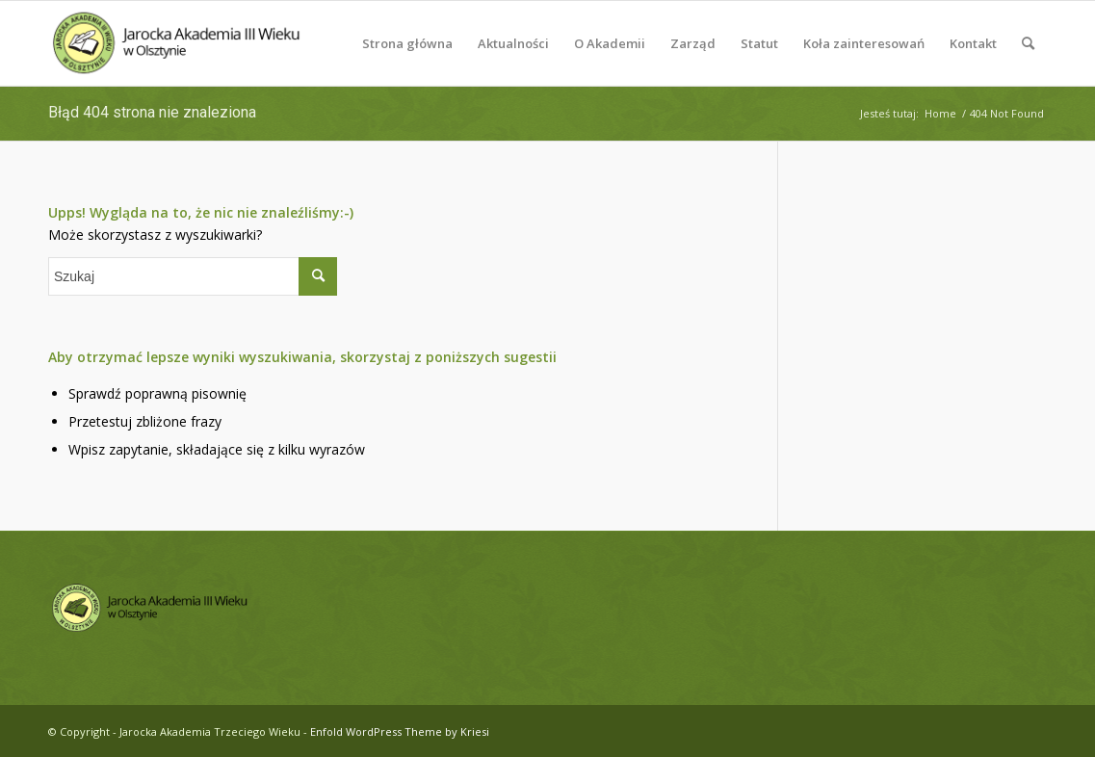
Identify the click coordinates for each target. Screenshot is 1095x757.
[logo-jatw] (177, 43)
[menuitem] (407, 43)
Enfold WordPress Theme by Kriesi (399, 731)
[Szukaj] (1028, 43)
